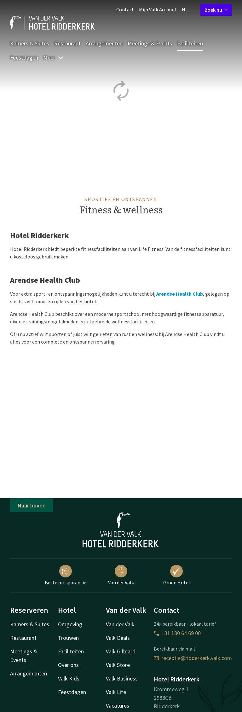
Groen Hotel (176, 575)
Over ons (68, 665)
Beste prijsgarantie (65, 575)
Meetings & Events (150, 43)
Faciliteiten (190, 43)
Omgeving (70, 624)
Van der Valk (121, 575)
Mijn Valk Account (158, 9)
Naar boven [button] (32, 505)
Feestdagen (24, 57)
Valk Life (116, 692)
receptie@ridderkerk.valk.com (193, 658)
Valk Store (118, 665)
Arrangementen (104, 43)
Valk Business (122, 678)
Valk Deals (118, 637)
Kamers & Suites (29, 43)
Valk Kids (68, 678)
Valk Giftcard (120, 651)
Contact (125, 9)
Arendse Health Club (179, 294)
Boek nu (216, 10)
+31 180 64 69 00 (177, 633)
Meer (53, 57)
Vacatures (117, 705)
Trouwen (68, 637)
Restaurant (67, 43)
